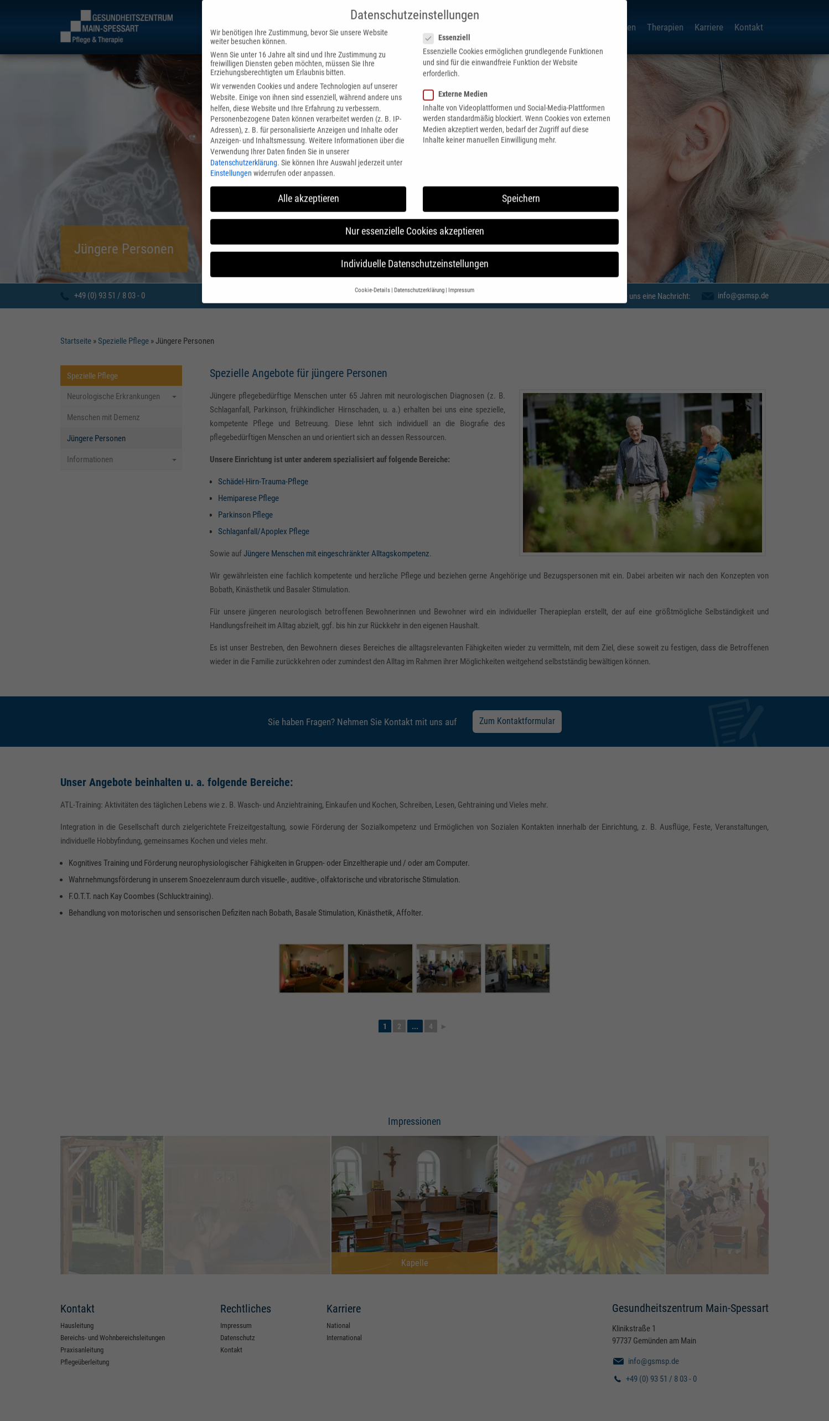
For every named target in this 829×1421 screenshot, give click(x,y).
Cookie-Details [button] (372, 274)
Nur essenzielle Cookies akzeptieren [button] (414, 215)
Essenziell (450, 22)
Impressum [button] (461, 274)
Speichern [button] (521, 183)
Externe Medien (459, 78)
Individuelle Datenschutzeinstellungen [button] (415, 248)
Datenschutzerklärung (243, 146)
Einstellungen (231, 157)
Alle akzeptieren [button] (308, 183)
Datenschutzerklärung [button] (419, 274)
